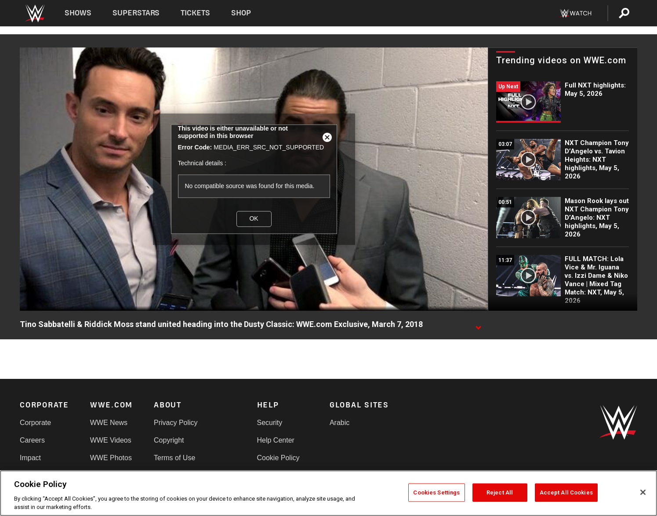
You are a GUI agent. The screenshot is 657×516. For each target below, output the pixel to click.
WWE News (108, 422)
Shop (241, 13)
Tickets (195, 13)
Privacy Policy (176, 422)
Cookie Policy (278, 457)
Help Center (275, 440)
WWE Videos (110, 440)
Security (270, 422)
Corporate (35, 422)
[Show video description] (478, 324)
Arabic (339, 422)
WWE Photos (111, 457)
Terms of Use (174, 457)
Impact (30, 457)
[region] (328, 493)
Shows (78, 13)
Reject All (499, 492)
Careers (32, 440)
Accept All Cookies (566, 492)
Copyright (169, 440)
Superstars (136, 13)
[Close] (643, 492)
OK (253, 218)
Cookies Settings (436, 492)
